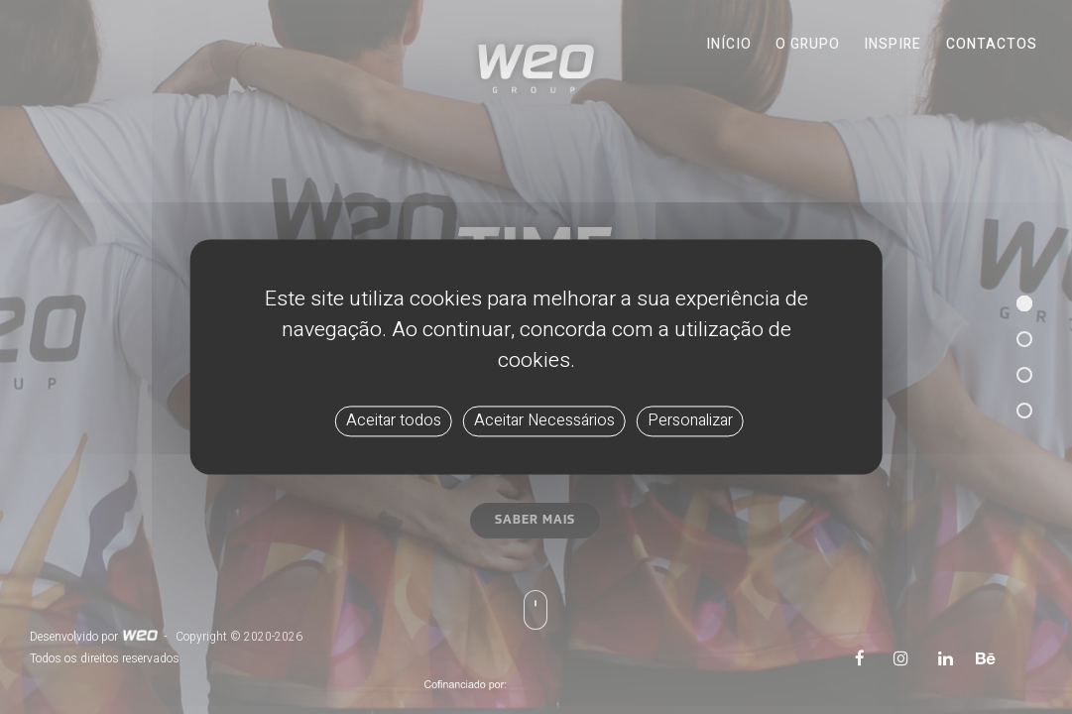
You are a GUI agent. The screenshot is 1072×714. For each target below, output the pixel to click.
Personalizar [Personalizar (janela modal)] (690, 420)
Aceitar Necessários (544, 420)
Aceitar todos (393, 420)
